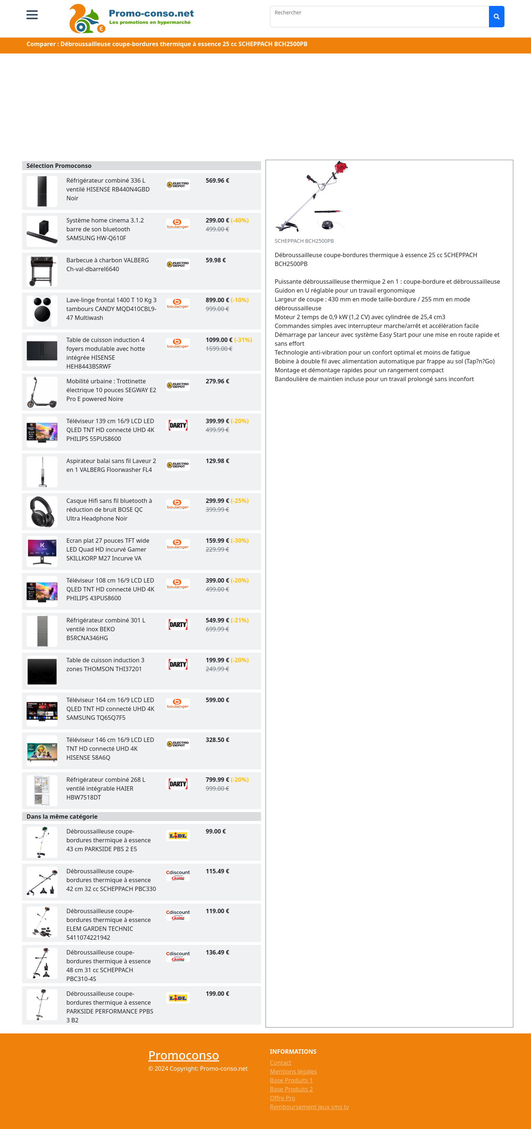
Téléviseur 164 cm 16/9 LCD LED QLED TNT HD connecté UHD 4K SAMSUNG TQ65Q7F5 (110, 709)
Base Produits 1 (291, 1080)
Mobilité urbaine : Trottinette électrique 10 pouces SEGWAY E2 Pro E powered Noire (111, 390)
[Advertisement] (265, 108)
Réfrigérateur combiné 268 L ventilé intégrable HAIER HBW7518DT (105, 788)
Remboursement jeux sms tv (309, 1107)
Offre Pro (282, 1098)
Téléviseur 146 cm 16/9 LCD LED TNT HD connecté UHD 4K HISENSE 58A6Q (110, 749)
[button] (32, 14)
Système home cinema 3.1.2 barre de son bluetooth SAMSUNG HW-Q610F (105, 229)
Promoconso (183, 1055)
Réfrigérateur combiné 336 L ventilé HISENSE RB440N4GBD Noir (108, 189)
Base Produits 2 (291, 1089)
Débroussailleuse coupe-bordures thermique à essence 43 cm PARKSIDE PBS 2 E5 (108, 840)
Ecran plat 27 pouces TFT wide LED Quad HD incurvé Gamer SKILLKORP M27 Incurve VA (107, 549)
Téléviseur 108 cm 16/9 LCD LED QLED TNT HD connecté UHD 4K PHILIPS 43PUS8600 (110, 589)
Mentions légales (293, 1071)
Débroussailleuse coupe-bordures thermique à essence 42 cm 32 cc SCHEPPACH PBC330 (111, 880)
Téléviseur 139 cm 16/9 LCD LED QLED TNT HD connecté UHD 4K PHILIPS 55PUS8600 (110, 430)
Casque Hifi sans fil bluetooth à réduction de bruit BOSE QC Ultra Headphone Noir (109, 509)
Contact (280, 1063)
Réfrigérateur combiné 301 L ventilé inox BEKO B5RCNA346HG (105, 629)
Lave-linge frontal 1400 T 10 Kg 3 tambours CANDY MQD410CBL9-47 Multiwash (111, 309)
